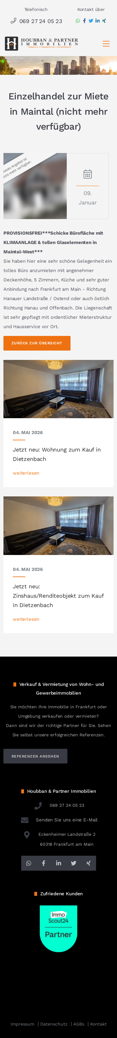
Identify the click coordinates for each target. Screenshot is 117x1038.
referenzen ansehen (35, 756)
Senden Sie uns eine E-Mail (58, 820)
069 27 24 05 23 (36, 21)
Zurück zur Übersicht (37, 343)
